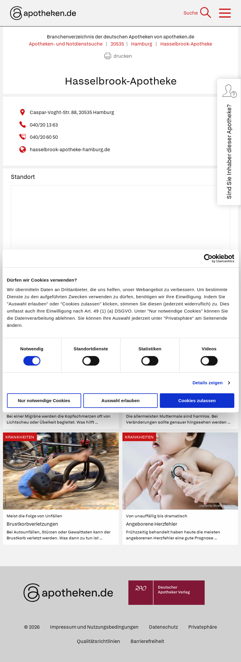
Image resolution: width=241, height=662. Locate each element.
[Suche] (198, 13)
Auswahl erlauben (120, 400)
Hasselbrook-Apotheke (186, 44)
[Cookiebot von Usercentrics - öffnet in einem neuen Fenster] (208, 258)
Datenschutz (163, 627)
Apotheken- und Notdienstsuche (66, 44)
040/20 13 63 (44, 125)
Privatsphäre (202, 627)
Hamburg (142, 44)
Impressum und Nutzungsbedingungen (94, 627)
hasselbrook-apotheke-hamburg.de (70, 149)
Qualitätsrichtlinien (98, 641)
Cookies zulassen (197, 400)
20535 (117, 44)
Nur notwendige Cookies (44, 400)
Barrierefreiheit (147, 641)
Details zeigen (207, 382)
